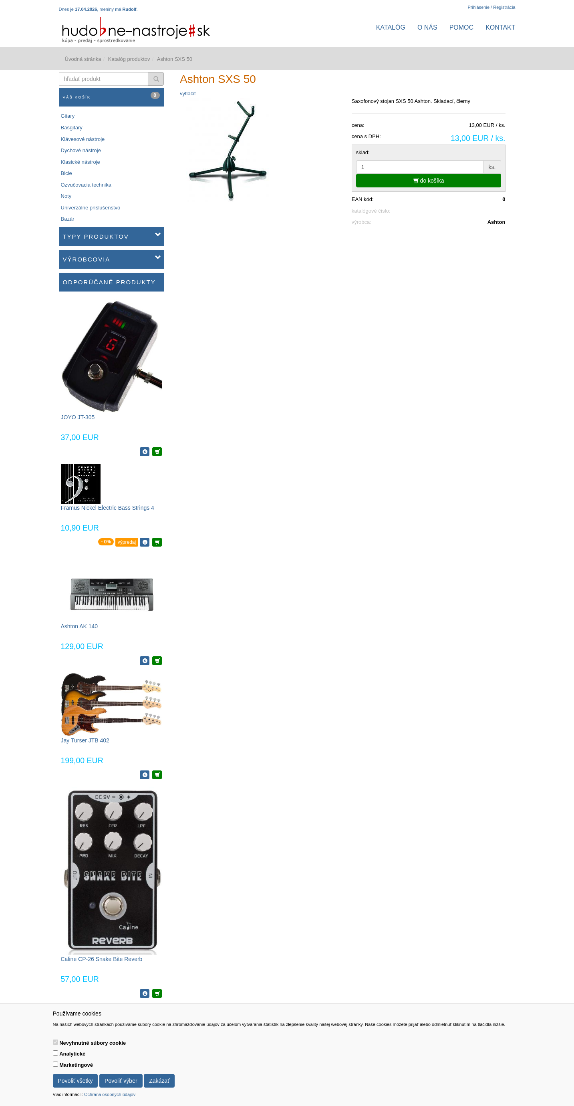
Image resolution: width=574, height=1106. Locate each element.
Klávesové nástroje (83, 139)
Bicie (66, 173)
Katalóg (390, 27)
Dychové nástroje (81, 150)
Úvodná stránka (83, 59)
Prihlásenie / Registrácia (491, 7)
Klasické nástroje (80, 162)
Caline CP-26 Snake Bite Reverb (102, 959)
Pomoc (461, 27)
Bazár (68, 219)
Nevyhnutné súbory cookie (92, 1043)
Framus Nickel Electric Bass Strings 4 (107, 508)
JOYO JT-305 (78, 417)
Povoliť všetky (75, 1081)
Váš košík (111, 95)
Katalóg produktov (129, 59)
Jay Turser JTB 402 (85, 740)
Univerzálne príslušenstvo (91, 208)
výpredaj (127, 542)
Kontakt (500, 27)
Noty (66, 196)
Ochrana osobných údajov (109, 1094)
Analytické (72, 1054)
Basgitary (72, 128)
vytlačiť (188, 93)
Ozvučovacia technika (86, 185)
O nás (427, 27)
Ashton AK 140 (79, 626)
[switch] (55, 1042)
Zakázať (159, 1081)
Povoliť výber (121, 1081)
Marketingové (76, 1065)
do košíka (428, 180)
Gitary (68, 116)
